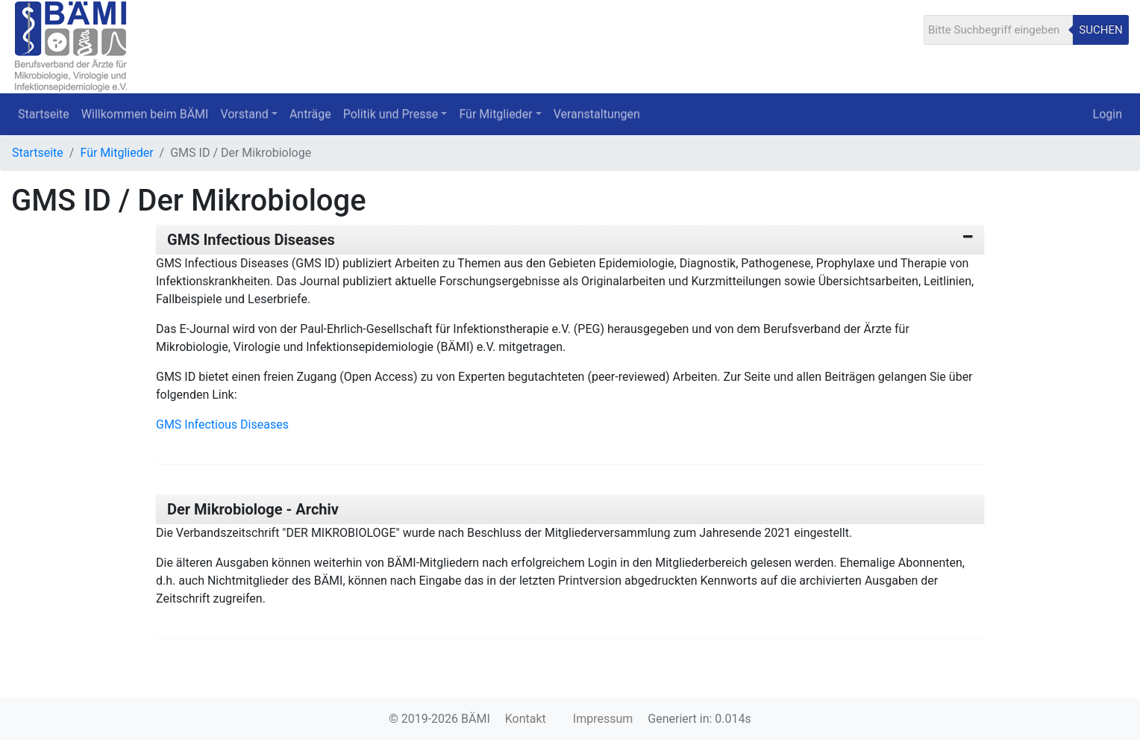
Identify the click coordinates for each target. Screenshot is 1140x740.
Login (1107, 114)
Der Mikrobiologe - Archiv (253, 509)
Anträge (310, 114)
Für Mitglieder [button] (495, 114)
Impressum (603, 719)
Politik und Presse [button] (391, 114)
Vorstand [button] (244, 114)
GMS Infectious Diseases (251, 240)
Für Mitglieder (116, 153)
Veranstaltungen (597, 114)
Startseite (43, 114)
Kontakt (525, 719)
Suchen (1100, 30)
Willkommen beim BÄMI (145, 114)
